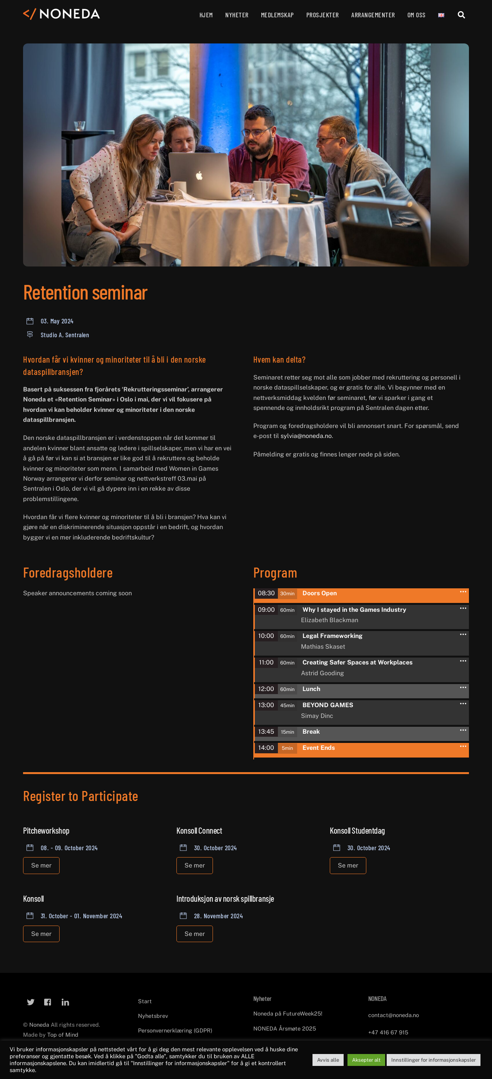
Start (145, 1000)
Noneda (40, 1024)
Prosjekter (322, 14)
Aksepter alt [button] (366, 1060)
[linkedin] (65, 1000)
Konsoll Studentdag (357, 829)
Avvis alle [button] (328, 1060)
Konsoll (33, 897)
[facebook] (48, 1000)
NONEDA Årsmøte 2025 (284, 1027)
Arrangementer (373, 14)
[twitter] (30, 1000)
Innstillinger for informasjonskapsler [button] (433, 1060)
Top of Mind (62, 1034)
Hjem (206, 14)
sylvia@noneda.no (306, 436)
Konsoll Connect (199, 829)
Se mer (41, 864)
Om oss (416, 14)
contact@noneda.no (393, 1014)
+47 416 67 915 (388, 1031)
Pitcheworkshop (46, 829)
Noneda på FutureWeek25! (287, 1012)
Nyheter (237, 14)
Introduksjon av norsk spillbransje (225, 897)
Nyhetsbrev (153, 1015)
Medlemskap (277, 14)
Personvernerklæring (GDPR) (175, 1029)
